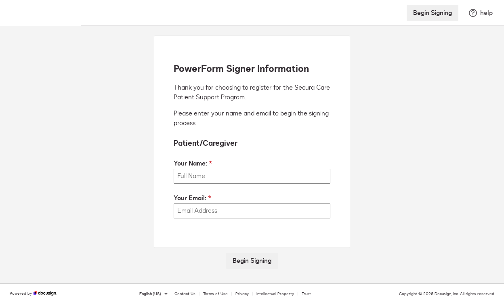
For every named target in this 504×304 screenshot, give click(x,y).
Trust (306, 294)
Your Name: (190, 163)
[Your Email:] (252, 210)
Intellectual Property (275, 294)
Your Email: (190, 198)
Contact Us (184, 294)
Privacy (242, 294)
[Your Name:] (252, 176)
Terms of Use (215, 294)
